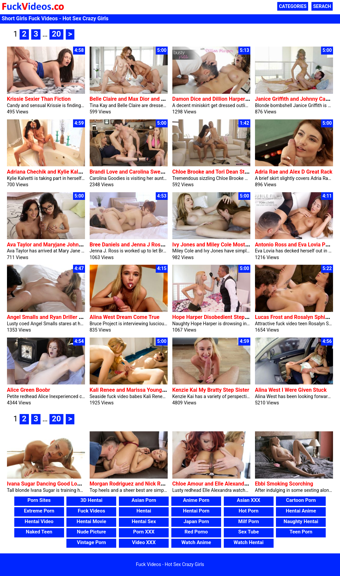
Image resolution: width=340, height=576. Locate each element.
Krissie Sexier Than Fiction (39, 99)
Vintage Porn (91, 542)
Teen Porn (301, 532)
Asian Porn (143, 500)
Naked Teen (39, 532)
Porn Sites (39, 500)
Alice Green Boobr (28, 390)
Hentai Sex (144, 521)
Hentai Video (39, 521)
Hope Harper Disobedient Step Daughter (220, 317)
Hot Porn (249, 511)
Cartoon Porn (301, 500)
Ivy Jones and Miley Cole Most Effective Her (224, 244)
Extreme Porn (39, 511)
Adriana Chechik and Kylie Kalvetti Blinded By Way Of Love (76, 172)
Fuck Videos (91, 511)
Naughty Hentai (301, 521)
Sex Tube (248, 532)
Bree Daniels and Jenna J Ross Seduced (137, 244)
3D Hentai (91, 500)
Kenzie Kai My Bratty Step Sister (210, 390)
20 (56, 34)
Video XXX (144, 542)
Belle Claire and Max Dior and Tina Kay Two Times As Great (160, 99)
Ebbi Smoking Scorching (284, 484)
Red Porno (196, 532)
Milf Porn (248, 521)
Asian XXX (248, 500)
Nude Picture (91, 532)
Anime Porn (196, 500)
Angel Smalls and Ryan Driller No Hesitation (59, 317)
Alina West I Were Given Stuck (291, 390)
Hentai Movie (91, 521)
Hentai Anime (301, 511)
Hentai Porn (196, 511)
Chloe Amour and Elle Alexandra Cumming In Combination (241, 484)
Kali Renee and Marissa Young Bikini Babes (141, 390)
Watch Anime (196, 542)
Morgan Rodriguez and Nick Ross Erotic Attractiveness (155, 484)
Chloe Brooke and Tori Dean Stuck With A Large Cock (235, 172)
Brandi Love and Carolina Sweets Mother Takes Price (152, 172)
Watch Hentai (249, 542)
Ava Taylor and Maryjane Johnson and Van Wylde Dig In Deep (79, 244)
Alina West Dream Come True (124, 317)
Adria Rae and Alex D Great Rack (293, 172)
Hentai (143, 511)
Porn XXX (143, 532)
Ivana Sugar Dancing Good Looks (46, 484)
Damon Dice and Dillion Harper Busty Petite (224, 99)
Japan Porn (196, 521)
